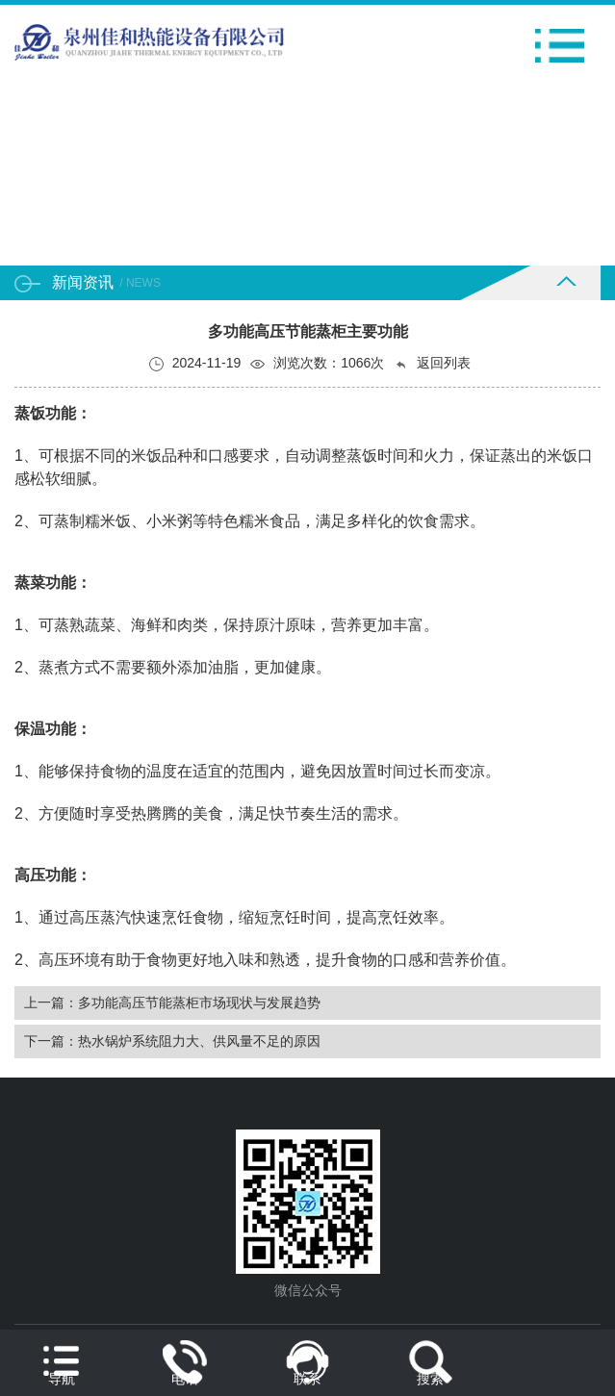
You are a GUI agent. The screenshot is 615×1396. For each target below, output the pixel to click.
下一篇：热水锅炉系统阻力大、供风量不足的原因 (172, 1041)
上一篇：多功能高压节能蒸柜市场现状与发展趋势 (172, 1002)
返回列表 (432, 363)
